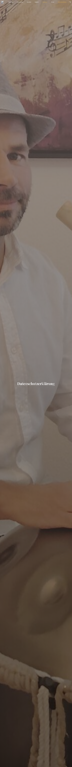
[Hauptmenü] (69, 2)
